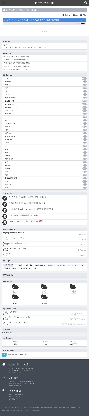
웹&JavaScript (46, 123)
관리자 (10, 399)
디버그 (7, 268)
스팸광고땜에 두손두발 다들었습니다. (16, 60)
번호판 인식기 (46, 159)
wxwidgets (39, 265)
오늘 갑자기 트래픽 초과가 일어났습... (16, 66)
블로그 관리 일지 (46, 178)
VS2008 (62, 265)
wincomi (24, 383)
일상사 (46, 168)
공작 (46, 146)
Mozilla (46, 165)
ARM (34, 268)
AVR (46, 149)
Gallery (66, 15)
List (75, 15)
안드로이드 (46, 110)
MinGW (74, 265)
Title (83, 15)
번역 (46, 162)
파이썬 (46, 94)
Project (46, 155)
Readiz (16, 370)
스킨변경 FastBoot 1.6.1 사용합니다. (16, 56)
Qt (46, 117)
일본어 (46, 175)
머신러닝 (46, 85)
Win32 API (46, 114)
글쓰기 (16, 399)
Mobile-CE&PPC (46, 107)
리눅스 (46, 127)
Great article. (7, 254)
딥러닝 (46, 88)
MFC (45, 265)
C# (46, 120)
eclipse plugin (46, 136)
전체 (46, 78)
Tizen (46, 143)
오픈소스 (46, 133)
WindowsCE (15, 268)
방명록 (18, 397)
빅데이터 (46, 81)
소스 (15, 265)
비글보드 (46, 152)
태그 (12, 394)
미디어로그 (19, 394)
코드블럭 (81, 265)
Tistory (31, 368)
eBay (46, 188)
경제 (46, 181)
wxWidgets (46, 139)
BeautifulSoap (46, 98)
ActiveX (50, 265)
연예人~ (46, 184)
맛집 (46, 172)
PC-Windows (46, 104)
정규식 (56, 265)
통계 (46, 91)
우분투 (68, 265)
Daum (18, 368)
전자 (46, 130)
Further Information (14, 386)
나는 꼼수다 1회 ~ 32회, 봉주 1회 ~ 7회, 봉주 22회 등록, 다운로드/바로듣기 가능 (32, 20)
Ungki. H (31, 383)
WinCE (31, 265)
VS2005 (25, 268)
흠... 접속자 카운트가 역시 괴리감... (15, 69)
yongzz (18, 383)
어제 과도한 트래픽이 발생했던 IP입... (16, 63)
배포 (30, 268)
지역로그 (11, 397)
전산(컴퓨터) (46, 101)
